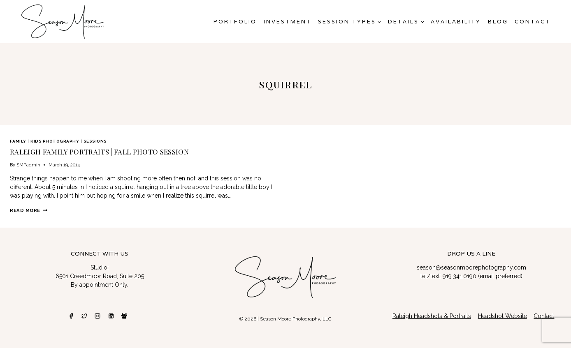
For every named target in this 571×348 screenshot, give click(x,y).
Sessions (95, 141)
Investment (287, 21)
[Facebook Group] (124, 316)
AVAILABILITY (456, 21)
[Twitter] (84, 316)
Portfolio (235, 21)
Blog (498, 21)
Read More (28, 210)
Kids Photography (54, 141)
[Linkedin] (111, 316)
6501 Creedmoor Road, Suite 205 (100, 276)
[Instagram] (97, 316)
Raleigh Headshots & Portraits (431, 316)
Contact (532, 21)
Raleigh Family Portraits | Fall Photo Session (99, 151)
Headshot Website (502, 316)
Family (18, 141)
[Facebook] (71, 316)
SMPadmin (28, 165)
